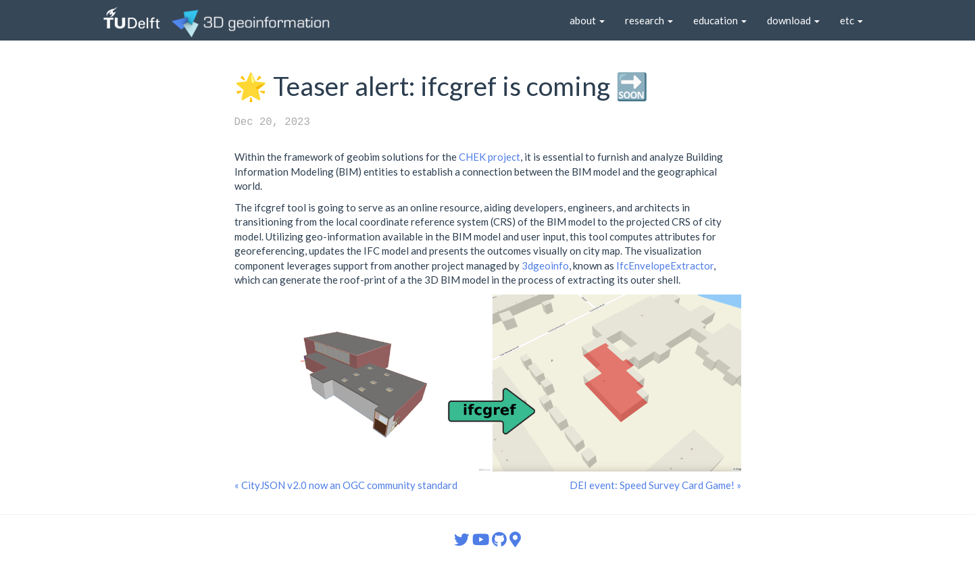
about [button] (587, 20)
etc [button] (851, 20)
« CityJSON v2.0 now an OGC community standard (345, 485)
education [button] (720, 20)
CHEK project (489, 157)
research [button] (649, 20)
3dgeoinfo (545, 265)
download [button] (793, 20)
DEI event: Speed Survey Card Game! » (655, 485)
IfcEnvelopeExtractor (665, 265)
